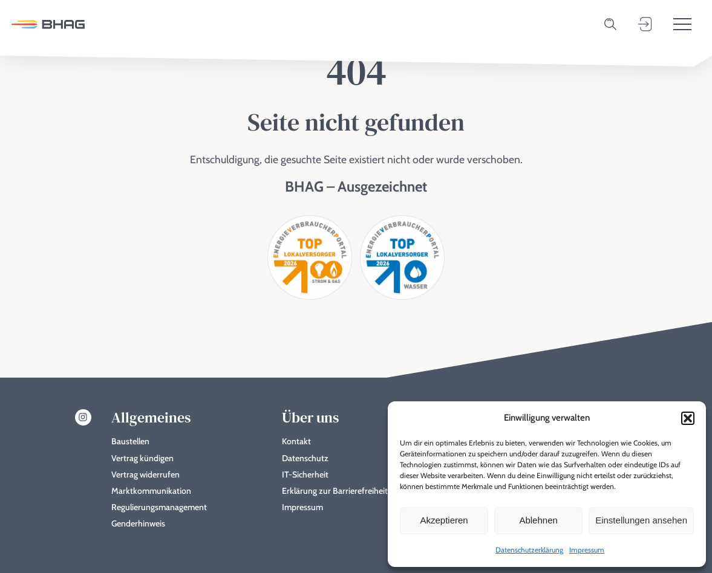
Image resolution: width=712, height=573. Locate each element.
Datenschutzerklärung (529, 549)
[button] (688, 418)
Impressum (586, 549)
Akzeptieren (444, 520)
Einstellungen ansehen (641, 520)
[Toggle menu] (682, 24)
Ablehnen (538, 520)
